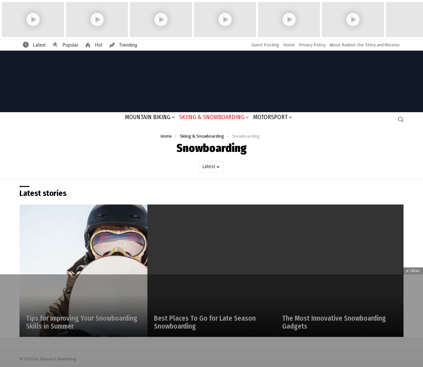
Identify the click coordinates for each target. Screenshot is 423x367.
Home (289, 44)
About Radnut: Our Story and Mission (364, 44)
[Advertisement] (211, 320)
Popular (69, 45)
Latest (39, 45)
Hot (98, 45)
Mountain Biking (148, 117)
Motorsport (270, 117)
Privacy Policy (312, 44)
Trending (127, 45)
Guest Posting (265, 44)
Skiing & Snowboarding (212, 117)
